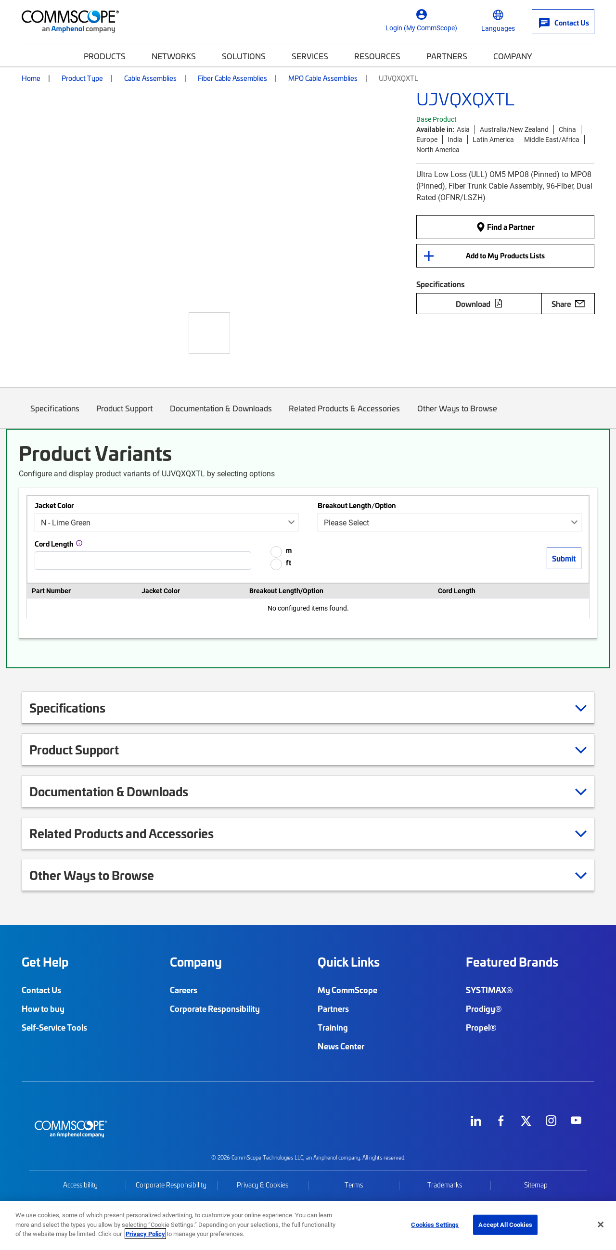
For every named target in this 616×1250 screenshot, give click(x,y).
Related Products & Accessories (345, 415)
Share (568, 303)
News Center (341, 1046)
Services (310, 56)
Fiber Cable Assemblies (232, 78)
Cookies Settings (435, 1224)
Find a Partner (505, 226)
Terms (354, 1184)
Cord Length (54, 544)
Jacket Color (54, 505)
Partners (446, 56)
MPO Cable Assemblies (323, 78)
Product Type (82, 78)
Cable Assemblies (150, 78)
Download (479, 303)
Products (105, 56)
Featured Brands (512, 962)
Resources (377, 56)
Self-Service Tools (54, 1027)
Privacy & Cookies (262, 1184)
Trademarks (444, 1184)
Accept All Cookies (505, 1224)
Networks (174, 56)
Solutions (244, 56)
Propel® (481, 1027)
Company (512, 56)
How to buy (43, 1008)
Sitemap (536, 1184)
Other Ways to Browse (457, 415)
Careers (183, 990)
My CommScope (347, 990)
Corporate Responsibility (215, 1008)
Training (333, 1027)
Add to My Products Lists (505, 255)
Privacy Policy (145, 1233)
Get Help (45, 962)
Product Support (125, 415)
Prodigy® (484, 1008)
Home (31, 78)
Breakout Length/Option (357, 505)
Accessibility (80, 1184)
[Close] (600, 1224)
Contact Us (41, 990)
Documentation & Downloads (221, 415)
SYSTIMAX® (489, 990)
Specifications (55, 415)
